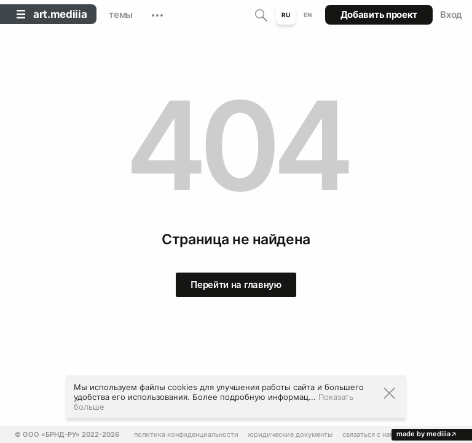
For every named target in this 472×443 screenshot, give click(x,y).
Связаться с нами (370, 435)
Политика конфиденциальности (186, 435)
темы (121, 14)
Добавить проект (379, 14)
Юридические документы (290, 435)
